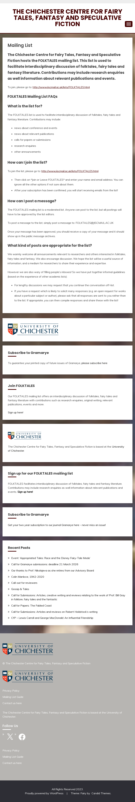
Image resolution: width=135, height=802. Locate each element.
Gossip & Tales (20, 589)
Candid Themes (101, 793)
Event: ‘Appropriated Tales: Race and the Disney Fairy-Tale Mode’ (50, 558)
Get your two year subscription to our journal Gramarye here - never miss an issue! (57, 525)
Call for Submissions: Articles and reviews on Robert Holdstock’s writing (54, 611)
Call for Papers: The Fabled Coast (31, 605)
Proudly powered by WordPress (44, 793)
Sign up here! (15, 412)
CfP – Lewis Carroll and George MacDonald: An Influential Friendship (52, 617)
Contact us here (12, 703)
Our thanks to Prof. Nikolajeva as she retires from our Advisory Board (52, 570)
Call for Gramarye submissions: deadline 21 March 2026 (44, 564)
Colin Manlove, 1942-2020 (27, 576)
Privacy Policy (11, 690)
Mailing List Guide (13, 697)
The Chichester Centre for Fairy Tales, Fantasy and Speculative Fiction (67, 17)
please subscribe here (94, 363)
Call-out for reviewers (24, 582)
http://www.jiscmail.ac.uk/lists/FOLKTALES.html (61, 87)
